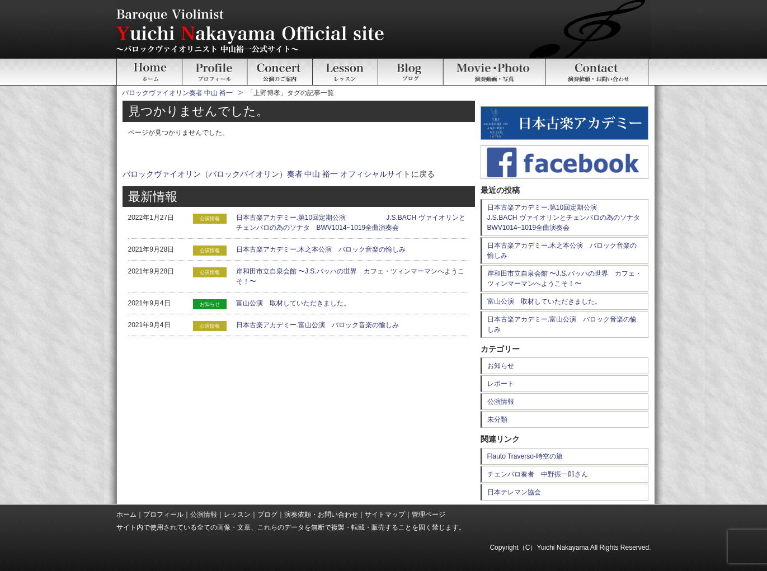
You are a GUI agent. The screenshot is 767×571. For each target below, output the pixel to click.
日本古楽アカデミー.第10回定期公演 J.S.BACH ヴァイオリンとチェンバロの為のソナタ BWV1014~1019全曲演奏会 (567, 218)
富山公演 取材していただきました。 (293, 303)
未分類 (497, 419)
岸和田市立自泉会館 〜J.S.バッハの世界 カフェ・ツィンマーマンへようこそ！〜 (564, 278)
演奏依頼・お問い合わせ (321, 514)
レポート (500, 384)
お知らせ (500, 366)
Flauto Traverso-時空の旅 (525, 456)
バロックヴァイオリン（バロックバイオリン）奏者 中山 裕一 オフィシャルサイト (267, 173)
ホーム (126, 514)
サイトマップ (385, 514)
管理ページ (428, 514)
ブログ (267, 514)
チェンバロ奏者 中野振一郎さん (537, 474)
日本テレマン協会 (514, 492)
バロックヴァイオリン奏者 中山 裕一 (177, 93)
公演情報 (500, 401)
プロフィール (163, 514)
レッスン (237, 514)
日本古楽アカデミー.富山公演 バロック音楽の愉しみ (317, 325)
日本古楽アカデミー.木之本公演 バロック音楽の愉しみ (321, 249)
